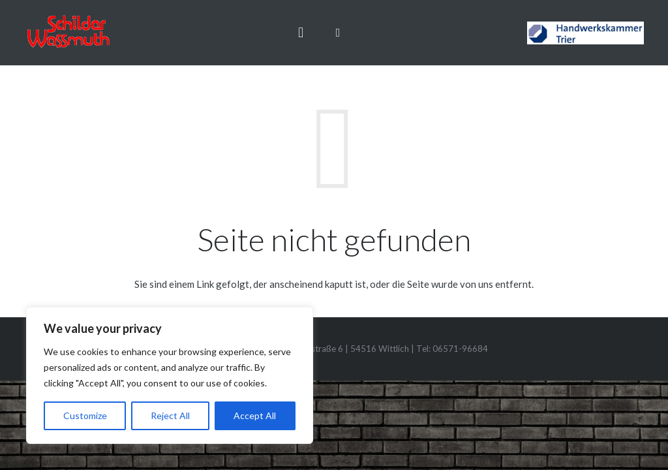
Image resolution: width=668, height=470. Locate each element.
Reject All (170, 415)
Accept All (255, 415)
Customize (85, 415)
